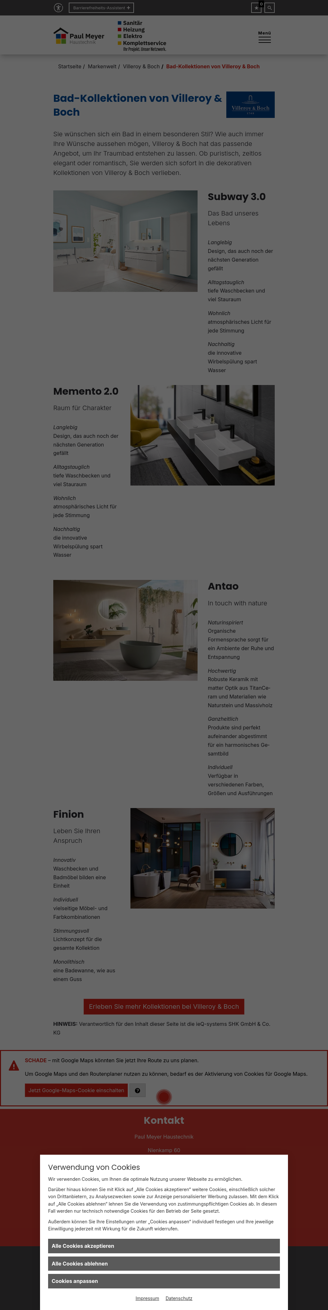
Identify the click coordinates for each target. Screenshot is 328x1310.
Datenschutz (179, 1298)
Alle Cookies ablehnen (80, 1263)
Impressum (147, 1298)
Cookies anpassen (75, 1281)
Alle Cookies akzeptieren (83, 1246)
